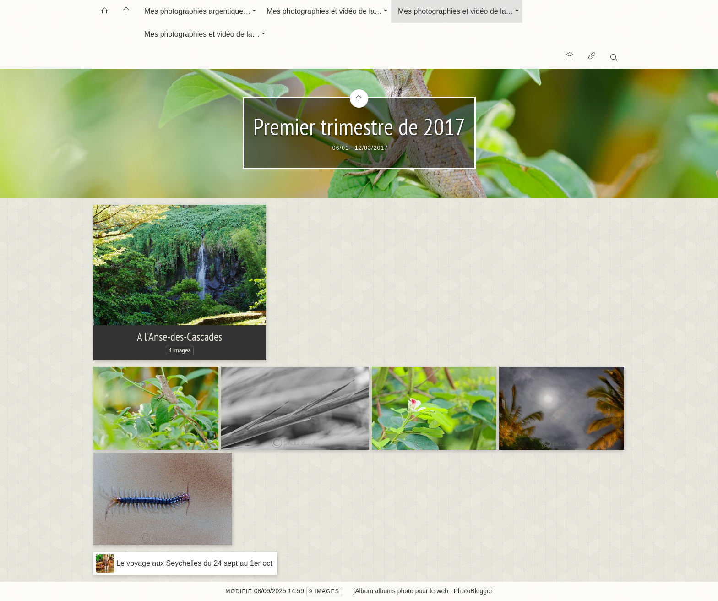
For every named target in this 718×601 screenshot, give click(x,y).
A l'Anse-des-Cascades (179, 336)
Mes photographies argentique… (197, 11)
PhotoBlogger (473, 591)
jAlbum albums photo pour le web (401, 591)
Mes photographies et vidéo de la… (324, 11)
